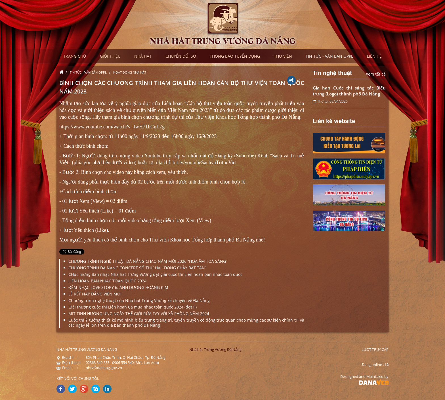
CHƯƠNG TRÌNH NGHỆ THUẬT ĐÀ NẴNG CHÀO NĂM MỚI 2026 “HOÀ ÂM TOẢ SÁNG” (147, 261)
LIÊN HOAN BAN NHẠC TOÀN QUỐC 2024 (107, 281)
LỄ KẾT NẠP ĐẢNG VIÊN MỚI (94, 294)
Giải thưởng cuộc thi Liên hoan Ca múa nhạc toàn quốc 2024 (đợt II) (132, 307)
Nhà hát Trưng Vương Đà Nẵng (215, 349)
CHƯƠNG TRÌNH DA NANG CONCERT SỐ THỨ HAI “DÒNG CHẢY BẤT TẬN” (137, 267)
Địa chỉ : (67, 357)
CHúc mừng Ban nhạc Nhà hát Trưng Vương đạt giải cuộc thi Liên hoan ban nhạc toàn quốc (155, 274)
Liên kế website (334, 120)
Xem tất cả (376, 74)
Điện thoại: (68, 362)
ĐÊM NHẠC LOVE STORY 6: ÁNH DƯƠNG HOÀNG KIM (118, 287)
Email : (67, 367)
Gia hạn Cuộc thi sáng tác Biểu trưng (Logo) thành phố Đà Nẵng (349, 91)
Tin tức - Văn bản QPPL (88, 72)
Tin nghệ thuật (332, 72)
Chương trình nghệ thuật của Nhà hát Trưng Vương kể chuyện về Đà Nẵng (139, 300)
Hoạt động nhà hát (129, 72)
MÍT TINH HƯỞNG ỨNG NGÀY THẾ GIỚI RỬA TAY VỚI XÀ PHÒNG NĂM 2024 (138, 313)
